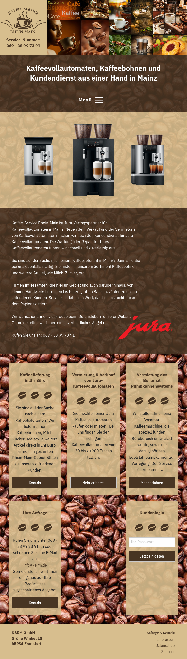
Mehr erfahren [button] (93, 482)
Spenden (168, 651)
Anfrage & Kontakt (161, 633)
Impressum (166, 639)
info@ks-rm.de (35, 565)
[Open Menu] (99, 100)
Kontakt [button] (35, 482)
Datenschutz (165, 645)
